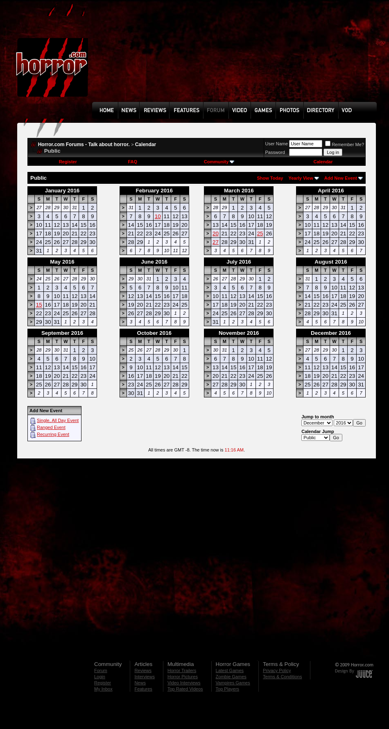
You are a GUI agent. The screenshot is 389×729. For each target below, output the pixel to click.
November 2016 (239, 333)
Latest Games (230, 670)
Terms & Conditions (282, 676)
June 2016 (154, 262)
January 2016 (62, 190)
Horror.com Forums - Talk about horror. (84, 144)
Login (99, 676)
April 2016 (331, 190)
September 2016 (62, 333)
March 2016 (239, 190)
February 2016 (154, 190)
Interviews (144, 676)
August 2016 (330, 262)
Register (68, 161)
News (140, 682)
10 (158, 216)
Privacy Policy (277, 670)
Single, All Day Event (58, 420)
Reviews (143, 670)
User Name (276, 143)
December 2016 (331, 333)
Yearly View (300, 178)
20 (216, 233)
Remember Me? (344, 144)
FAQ (132, 161)
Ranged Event (51, 427)
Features (143, 688)
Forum (100, 670)
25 (260, 233)
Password (275, 152)
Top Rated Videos (185, 688)
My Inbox (103, 688)
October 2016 (154, 333)
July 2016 (238, 262)
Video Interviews (184, 682)
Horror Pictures (182, 676)
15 (39, 305)
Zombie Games (231, 676)
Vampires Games (233, 682)
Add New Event (340, 178)
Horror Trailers (181, 670)
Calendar (145, 144)
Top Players (227, 688)
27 (216, 242)
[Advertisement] (135, 57)
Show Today (270, 178)
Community (219, 161)
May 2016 (62, 262)
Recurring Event (53, 434)
